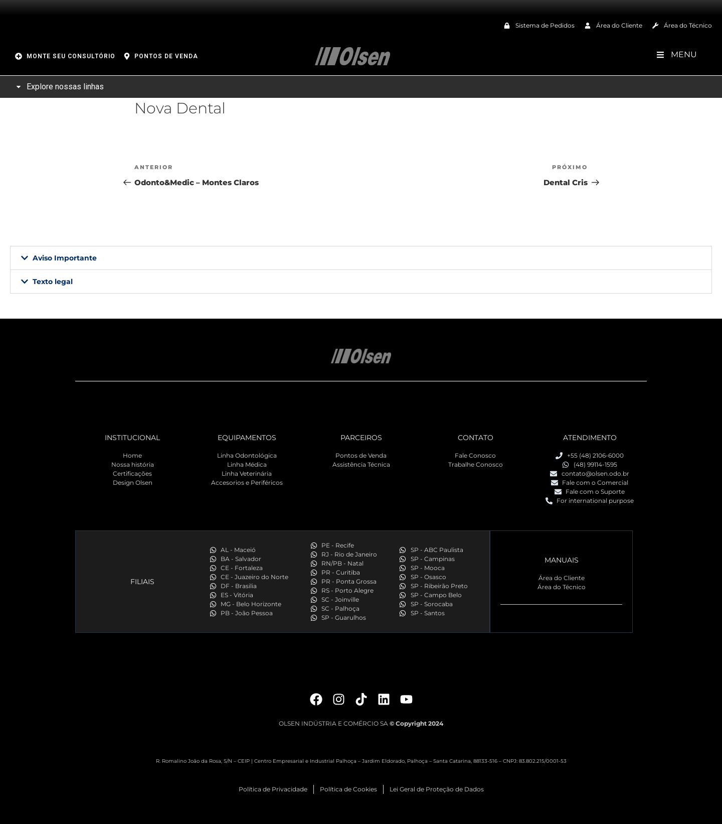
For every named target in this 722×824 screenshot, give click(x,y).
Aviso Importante (65, 257)
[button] (361, 257)
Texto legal (53, 281)
